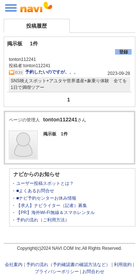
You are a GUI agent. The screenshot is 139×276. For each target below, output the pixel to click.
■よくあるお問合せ (35, 190)
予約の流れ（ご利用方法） (42, 219)
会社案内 (13, 264)
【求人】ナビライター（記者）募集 (51, 205)
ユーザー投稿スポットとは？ (45, 183)
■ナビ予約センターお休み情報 (46, 198)
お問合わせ (93, 271)
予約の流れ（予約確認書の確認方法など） (68, 264)
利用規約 (123, 264)
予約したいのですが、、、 (51, 72)
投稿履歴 (36, 26)
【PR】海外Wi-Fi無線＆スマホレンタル (55, 212)
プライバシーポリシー (57, 271)
